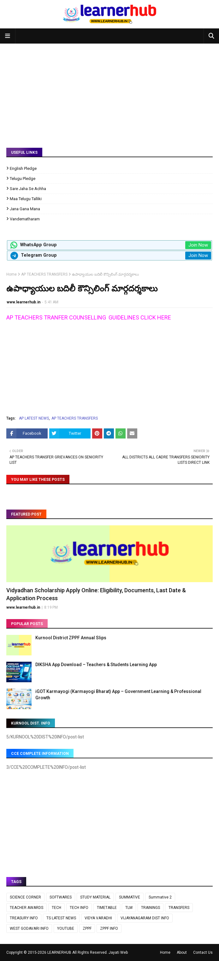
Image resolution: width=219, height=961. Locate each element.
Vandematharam (25, 219)
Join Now (198, 245)
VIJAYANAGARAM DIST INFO (145, 918)
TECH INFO (79, 907)
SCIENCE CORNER (25, 897)
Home (11, 274)
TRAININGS (150, 907)
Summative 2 (160, 897)
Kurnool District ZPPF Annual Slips (70, 637)
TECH (56, 907)
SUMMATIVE (129, 897)
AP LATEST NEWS (34, 418)
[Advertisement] (109, 91)
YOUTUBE (65, 928)
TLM (129, 907)
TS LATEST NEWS (61, 918)
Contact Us (203, 952)
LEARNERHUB (59, 952)
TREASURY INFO (24, 918)
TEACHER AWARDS (26, 907)
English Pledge (23, 168)
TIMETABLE (107, 907)
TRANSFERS (179, 907)
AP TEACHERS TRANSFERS (44, 274)
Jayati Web (118, 952)
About (182, 952)
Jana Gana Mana (25, 208)
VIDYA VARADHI (98, 918)
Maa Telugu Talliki (26, 198)
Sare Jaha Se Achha (28, 188)
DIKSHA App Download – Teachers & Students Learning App (96, 664)
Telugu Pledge (22, 178)
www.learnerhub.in (23, 302)
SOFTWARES (61, 897)
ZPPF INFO (109, 928)
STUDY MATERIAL (95, 897)
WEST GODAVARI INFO (29, 928)
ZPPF (87, 928)
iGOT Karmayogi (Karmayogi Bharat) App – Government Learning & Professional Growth (118, 694)
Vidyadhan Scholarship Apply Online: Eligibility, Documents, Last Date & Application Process (96, 594)
